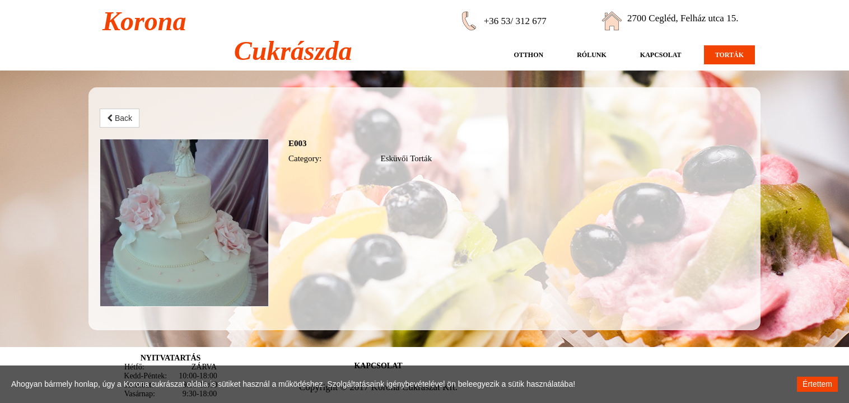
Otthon (528, 55)
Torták (729, 55)
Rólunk (592, 55)
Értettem (817, 383)
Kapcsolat (661, 55)
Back (119, 118)
